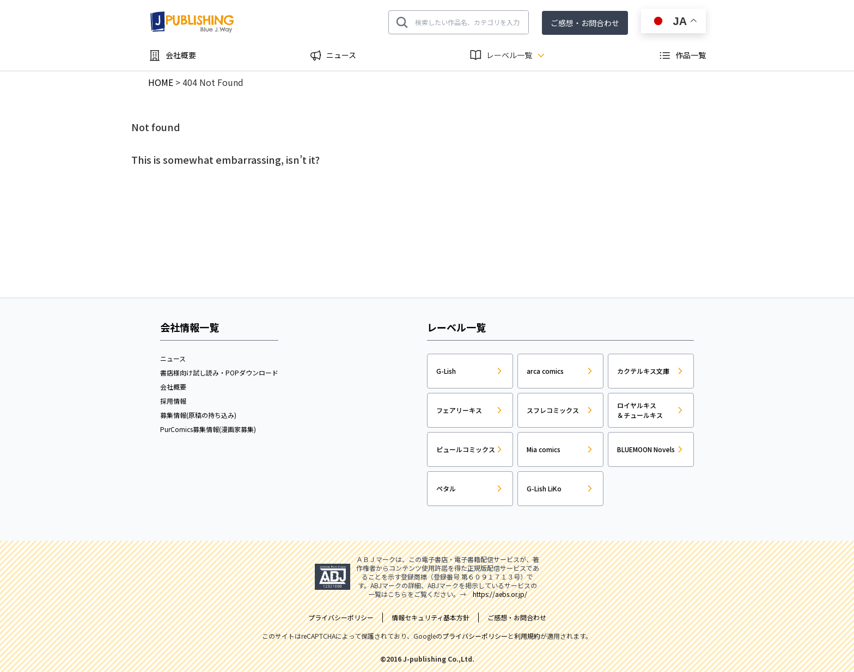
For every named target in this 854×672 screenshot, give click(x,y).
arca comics (545, 370)
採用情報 (173, 400)
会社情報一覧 (189, 327)
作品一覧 (690, 55)
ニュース (341, 55)
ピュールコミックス (465, 449)
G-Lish (446, 370)
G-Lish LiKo (544, 488)
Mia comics (543, 449)
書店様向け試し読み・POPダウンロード (219, 372)
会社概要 (181, 55)
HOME (160, 82)
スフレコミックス (553, 410)
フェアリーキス (459, 410)
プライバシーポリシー (475, 635)
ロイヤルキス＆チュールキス (640, 410)
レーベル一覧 (509, 55)
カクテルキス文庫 (643, 370)
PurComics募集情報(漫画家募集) (208, 429)
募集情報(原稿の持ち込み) (198, 415)
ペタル (446, 488)
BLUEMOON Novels (646, 449)
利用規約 (527, 635)
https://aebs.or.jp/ (500, 594)
